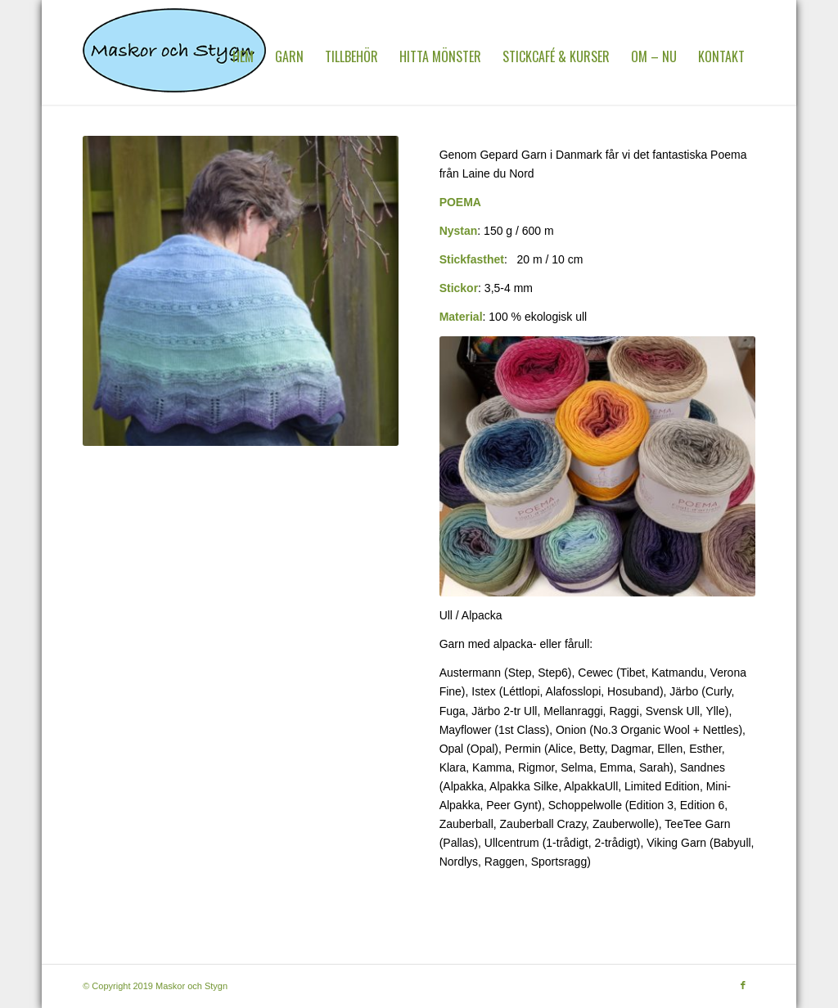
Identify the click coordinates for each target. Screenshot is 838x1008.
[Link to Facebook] (743, 985)
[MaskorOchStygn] (174, 56)
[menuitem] (243, 56)
